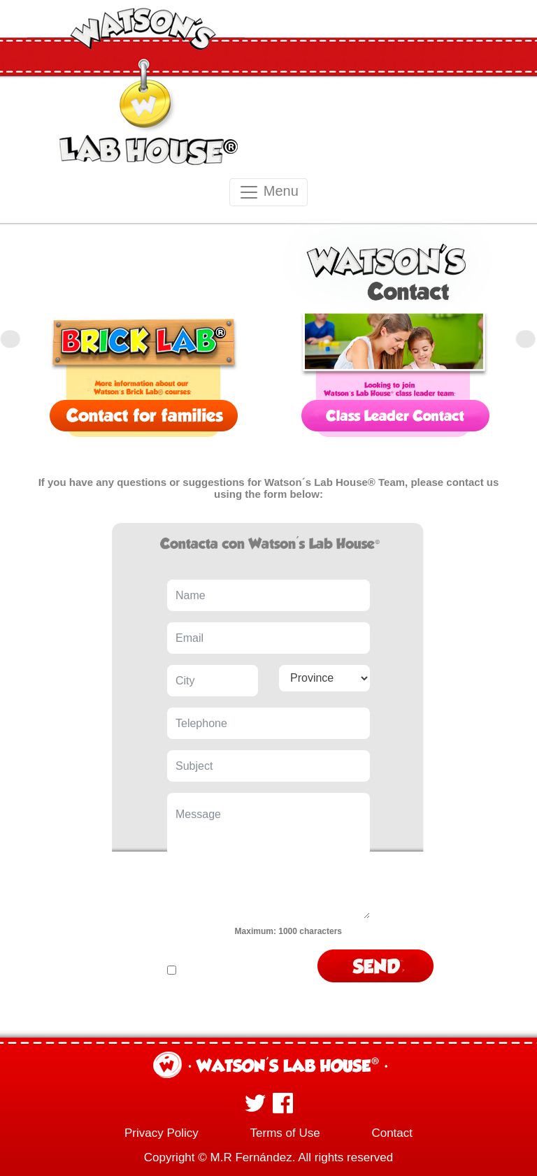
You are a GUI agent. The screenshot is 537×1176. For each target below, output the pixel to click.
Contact (392, 1133)
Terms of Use (285, 1133)
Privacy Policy (161, 1133)
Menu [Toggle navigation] (268, 192)
